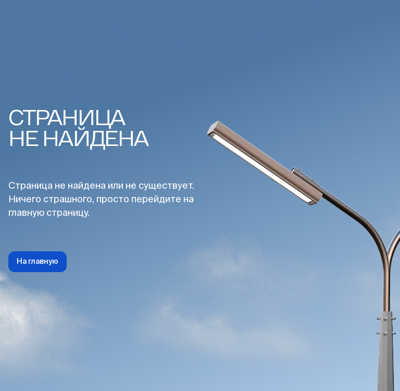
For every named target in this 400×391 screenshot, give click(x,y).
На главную (37, 261)
